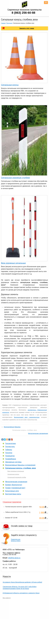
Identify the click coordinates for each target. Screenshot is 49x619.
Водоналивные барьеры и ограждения (20, 465)
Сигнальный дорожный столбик (16, 477)
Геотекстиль (10, 446)
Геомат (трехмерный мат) (15, 488)
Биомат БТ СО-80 (11, 518)
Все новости (7, 598)
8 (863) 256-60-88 (23, 12)
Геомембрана (10, 459)
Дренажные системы (13, 462)
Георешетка (10, 456)
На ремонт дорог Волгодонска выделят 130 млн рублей (22, 582)
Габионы (8, 449)
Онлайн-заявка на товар (21, 526)
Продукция (9, 23)
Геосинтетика (10, 443)
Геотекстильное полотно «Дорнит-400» (18, 507)
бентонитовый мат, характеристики (27, 417)
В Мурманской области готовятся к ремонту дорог (21, 593)
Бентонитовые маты (13, 494)
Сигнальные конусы (10, 85)
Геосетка (8, 453)
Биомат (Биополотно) (13, 485)
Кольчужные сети (12, 491)
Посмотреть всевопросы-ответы (15, 540)
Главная (3, 23)
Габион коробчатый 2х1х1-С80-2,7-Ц (17, 512)
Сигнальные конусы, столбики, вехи (20, 468)
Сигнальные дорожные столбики (15, 178)
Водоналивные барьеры (12, 427)
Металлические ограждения (16, 481)
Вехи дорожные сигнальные (13, 263)
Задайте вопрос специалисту (24, 535)
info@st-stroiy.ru (14, 558)
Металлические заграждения (38, 433)
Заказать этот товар (26, 28)
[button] (46, 2)
